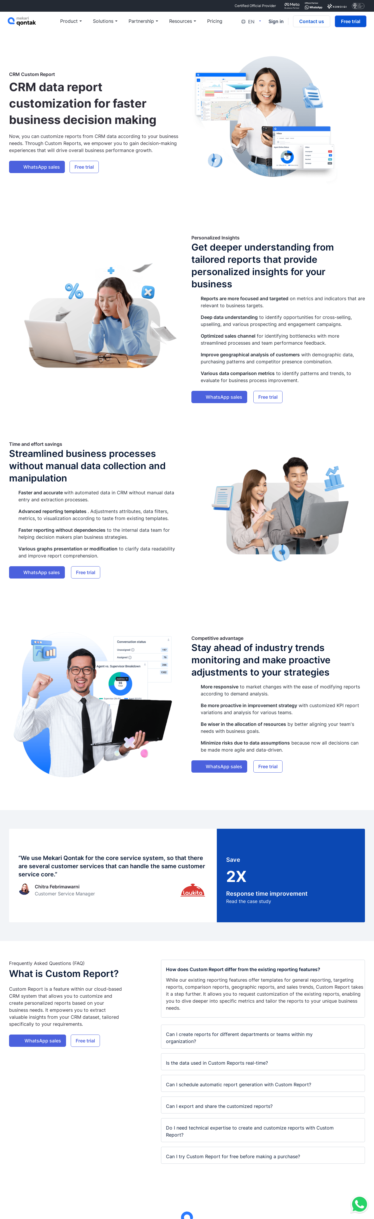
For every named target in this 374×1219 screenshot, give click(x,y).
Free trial (350, 22)
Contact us (311, 22)
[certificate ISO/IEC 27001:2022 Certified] (358, 5)
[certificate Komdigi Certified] (337, 5)
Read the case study (248, 901)
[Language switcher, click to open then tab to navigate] (251, 22)
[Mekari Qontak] (34, 22)
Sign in (275, 22)
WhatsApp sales (41, 167)
